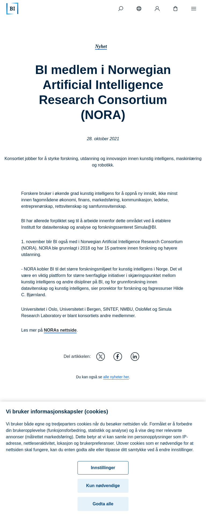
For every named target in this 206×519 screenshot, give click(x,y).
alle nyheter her (116, 377)
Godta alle (103, 507)
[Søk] (121, 8)
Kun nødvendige (103, 489)
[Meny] (194, 8)
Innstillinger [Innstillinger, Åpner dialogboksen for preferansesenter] (103, 471)
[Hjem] (12, 8)
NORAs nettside (60, 330)
